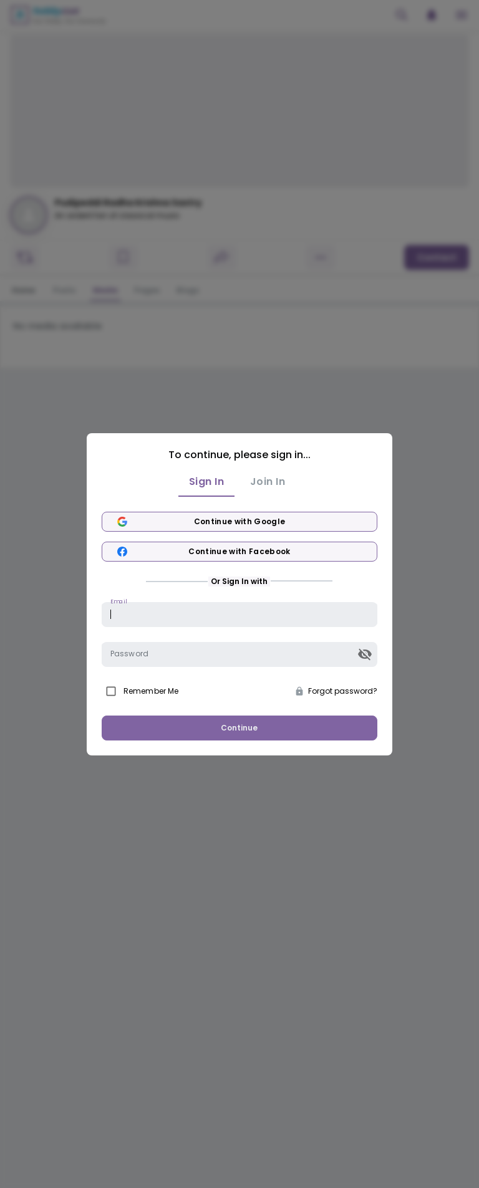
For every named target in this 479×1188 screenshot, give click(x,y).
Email (118, 600)
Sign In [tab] (206, 482)
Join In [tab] (268, 482)
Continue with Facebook (239, 551)
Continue (239, 727)
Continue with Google (239, 521)
